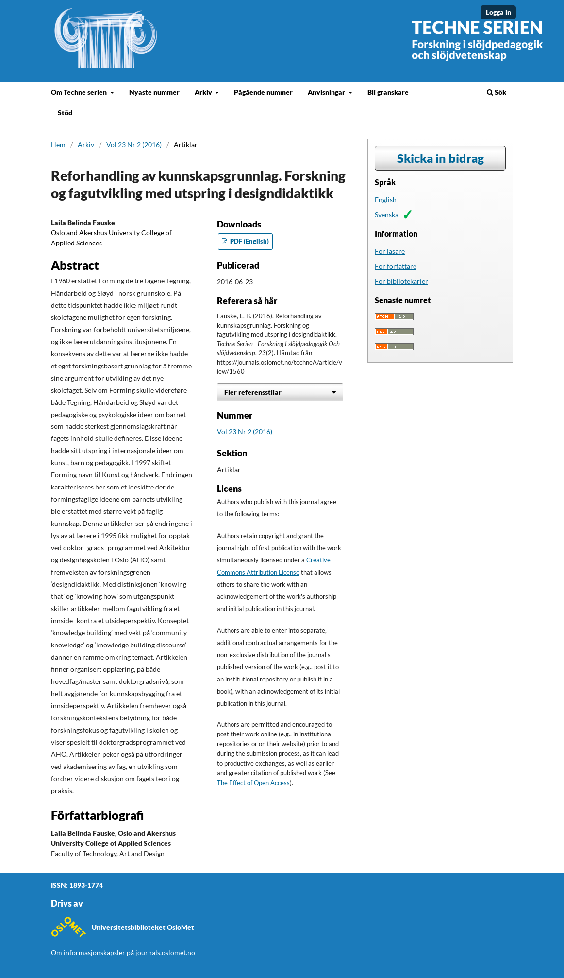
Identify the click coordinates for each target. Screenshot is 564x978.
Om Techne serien (79, 92)
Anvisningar (327, 92)
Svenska (386, 214)
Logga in (498, 12)
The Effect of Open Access (253, 782)
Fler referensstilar (253, 392)
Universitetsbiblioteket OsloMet (143, 927)
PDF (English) (249, 241)
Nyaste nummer (154, 92)
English (386, 199)
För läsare (390, 251)
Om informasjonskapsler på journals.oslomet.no (123, 952)
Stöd (65, 112)
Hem (58, 144)
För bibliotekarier (401, 281)
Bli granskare (388, 92)
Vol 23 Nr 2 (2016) (134, 144)
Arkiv (204, 92)
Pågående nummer (263, 92)
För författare (395, 266)
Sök (496, 92)
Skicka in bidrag (440, 158)
